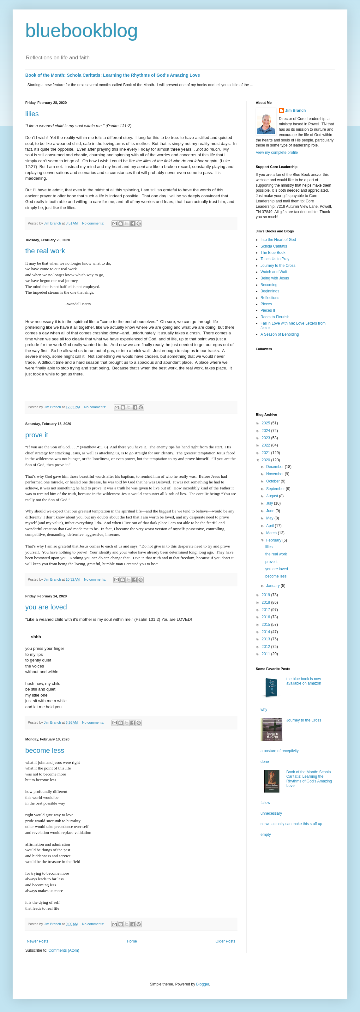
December (275, 466)
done (265, 761)
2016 (266, 617)
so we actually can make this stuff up (291, 824)
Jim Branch (295, 110)
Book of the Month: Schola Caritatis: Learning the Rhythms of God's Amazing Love (112, 75)
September (276, 489)
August (272, 496)
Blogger (202, 984)
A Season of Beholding (280, 334)
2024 (266, 430)
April (270, 526)
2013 (266, 639)
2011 (266, 654)
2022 (266, 445)
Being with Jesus (275, 278)
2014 (266, 632)
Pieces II (268, 310)
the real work (45, 251)
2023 (266, 438)
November (275, 474)
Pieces (266, 304)
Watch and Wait (274, 272)
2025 (266, 423)
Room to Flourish (275, 317)
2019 (266, 595)
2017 (266, 610)
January (273, 586)
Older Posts (225, 941)
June (270, 511)
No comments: (93, 223)
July (270, 503)
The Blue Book (273, 252)
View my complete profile (277, 152)
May (270, 518)
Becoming (269, 285)
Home (132, 941)
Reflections (270, 298)
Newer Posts (37, 941)
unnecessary (271, 813)
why (264, 709)
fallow (265, 802)
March (272, 533)
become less (44, 750)
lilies (32, 114)
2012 (266, 646)
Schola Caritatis (274, 246)
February (274, 540)
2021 (266, 453)
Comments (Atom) (63, 950)
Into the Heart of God (278, 239)
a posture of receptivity (280, 751)
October (273, 481)
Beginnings (270, 291)
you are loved (46, 607)
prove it (36, 435)
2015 (266, 624)
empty (266, 834)
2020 (266, 460)
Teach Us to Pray (275, 259)
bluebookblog (81, 30)
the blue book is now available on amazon (303, 681)
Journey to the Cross (278, 265)
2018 (266, 602)
